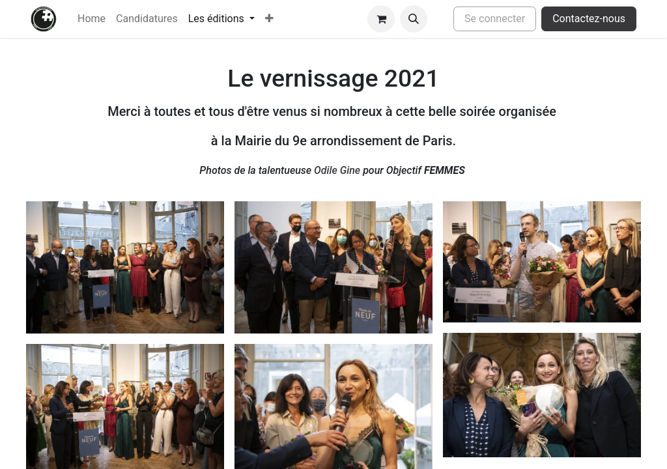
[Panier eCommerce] (381, 19)
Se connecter (494, 18)
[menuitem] (91, 19)
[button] (413, 19)
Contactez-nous (588, 18)
